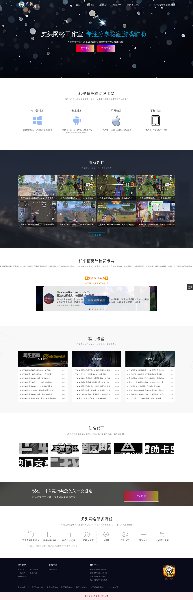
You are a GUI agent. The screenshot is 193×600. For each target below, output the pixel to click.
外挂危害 (21, 573)
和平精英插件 (67, 587)
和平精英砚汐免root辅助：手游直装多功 (37, 394)
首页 (78, 5)
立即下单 (106, 48)
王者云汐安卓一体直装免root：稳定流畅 (90, 374)
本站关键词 (53, 570)
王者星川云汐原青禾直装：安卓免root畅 (90, 398)
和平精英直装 (52, 587)
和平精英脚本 (81, 587)
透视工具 (21, 570)
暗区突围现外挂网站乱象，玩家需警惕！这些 (146, 394)
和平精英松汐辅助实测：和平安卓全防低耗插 (39, 398)
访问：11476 (133, 5)
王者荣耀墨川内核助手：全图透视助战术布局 (92, 386)
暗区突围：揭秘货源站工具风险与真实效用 (145, 374)
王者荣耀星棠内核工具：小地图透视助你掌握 (92, 370)
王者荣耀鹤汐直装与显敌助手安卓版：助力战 (92, 378)
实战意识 (33, 573)
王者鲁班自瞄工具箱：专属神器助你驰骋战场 (92, 394)
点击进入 (85, 48)
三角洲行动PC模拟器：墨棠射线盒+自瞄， (145, 386)
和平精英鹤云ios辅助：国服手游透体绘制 (37, 390)
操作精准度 (22, 577)
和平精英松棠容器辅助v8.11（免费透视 (37, 370)
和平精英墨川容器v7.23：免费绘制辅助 (37, 382)
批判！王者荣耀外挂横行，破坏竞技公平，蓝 (146, 382)
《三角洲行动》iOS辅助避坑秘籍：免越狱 (145, 398)
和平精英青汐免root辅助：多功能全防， (37, 378)
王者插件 (103, 5)
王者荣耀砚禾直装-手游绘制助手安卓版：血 (92, 382)
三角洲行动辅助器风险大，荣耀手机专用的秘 (146, 370)
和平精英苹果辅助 (97, 587)
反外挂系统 (34, 570)
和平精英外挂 (37, 587)
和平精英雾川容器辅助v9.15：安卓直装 (37, 374)
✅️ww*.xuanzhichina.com (68, 292)
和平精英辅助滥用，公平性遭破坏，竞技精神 (146, 378)
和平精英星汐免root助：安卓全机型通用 (37, 386)
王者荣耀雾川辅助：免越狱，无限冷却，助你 (92, 390)
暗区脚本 (117, 5)
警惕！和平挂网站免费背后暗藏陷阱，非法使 (146, 390)
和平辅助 (90, 5)
